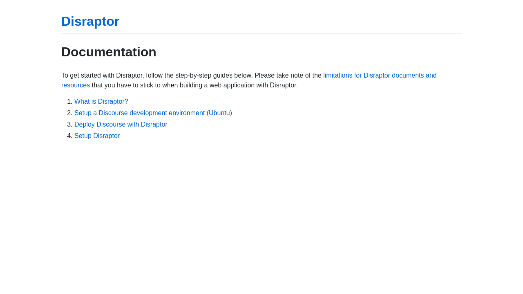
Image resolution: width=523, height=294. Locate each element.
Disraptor (90, 21)
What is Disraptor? (101, 101)
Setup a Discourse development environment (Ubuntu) (153, 112)
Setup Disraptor (97, 135)
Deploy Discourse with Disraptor (121, 124)
